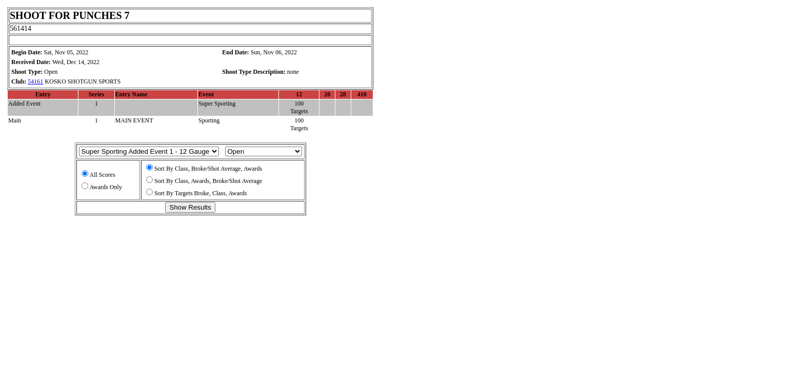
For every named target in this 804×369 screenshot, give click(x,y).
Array (149, 151)
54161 (35, 81)
